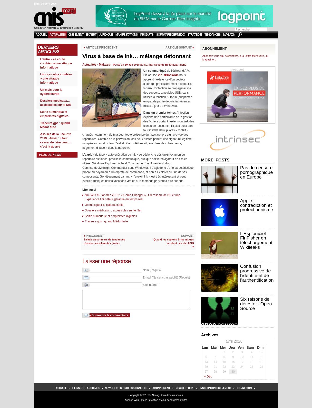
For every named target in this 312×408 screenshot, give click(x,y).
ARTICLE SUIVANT (179, 47)
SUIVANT (169, 239)
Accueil (41, 34)
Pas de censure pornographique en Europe (256, 172)
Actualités (57, 34)
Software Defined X (170, 34)
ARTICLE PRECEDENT (101, 47)
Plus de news (50, 155)
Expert (91, 34)
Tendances (213, 34)
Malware (104, 64)
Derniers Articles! (48, 49)
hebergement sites (177, 400)
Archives (93, 388)
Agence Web (132, 400)
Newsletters (185, 388)
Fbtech (143, 400)
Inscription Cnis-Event (215, 388)
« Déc (208, 376)
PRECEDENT (108, 239)
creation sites (156, 400)
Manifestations (127, 34)
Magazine (230, 34)
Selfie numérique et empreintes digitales (111, 216)
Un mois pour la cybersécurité (104, 205)
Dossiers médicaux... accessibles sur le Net (113, 210)
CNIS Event (75, 34)
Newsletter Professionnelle (126, 388)
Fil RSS (76, 388)
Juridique (106, 34)
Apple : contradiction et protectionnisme (256, 205)
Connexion (244, 388)
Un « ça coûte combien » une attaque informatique (56, 78)
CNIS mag (153, 395)
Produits (147, 34)
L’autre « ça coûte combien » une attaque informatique (56, 63)
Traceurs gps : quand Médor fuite (106, 221)
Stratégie (194, 34)
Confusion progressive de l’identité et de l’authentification (257, 273)
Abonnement (161, 388)
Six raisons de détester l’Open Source (256, 304)
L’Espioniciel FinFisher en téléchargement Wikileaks (256, 240)
